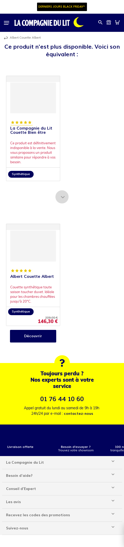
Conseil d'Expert (21, 488)
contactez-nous (78, 413)
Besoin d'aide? (19, 475)
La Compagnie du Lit (25, 462)
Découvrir (33, 336)
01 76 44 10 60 (62, 399)
